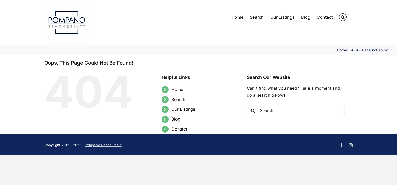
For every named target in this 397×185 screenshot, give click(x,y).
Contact (179, 129)
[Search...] (296, 110)
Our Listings (183, 109)
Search (178, 99)
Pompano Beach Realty (103, 145)
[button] (349, 17)
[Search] (253, 110)
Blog (175, 119)
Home (177, 89)
